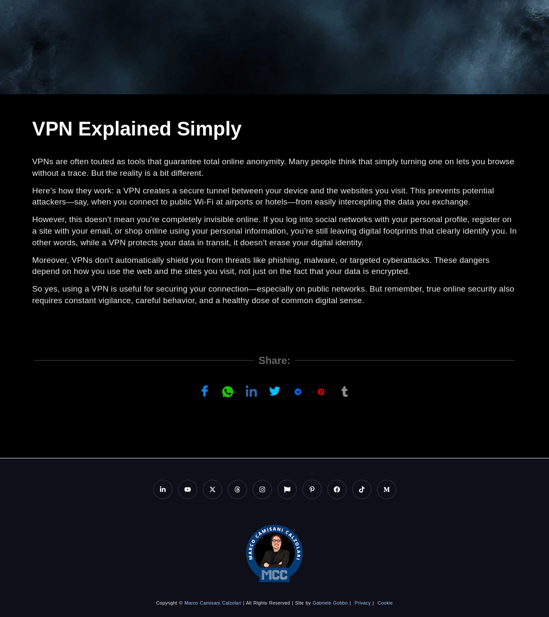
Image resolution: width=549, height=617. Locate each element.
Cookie (384, 602)
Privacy (363, 602)
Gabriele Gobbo (330, 602)
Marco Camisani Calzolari (212, 602)
